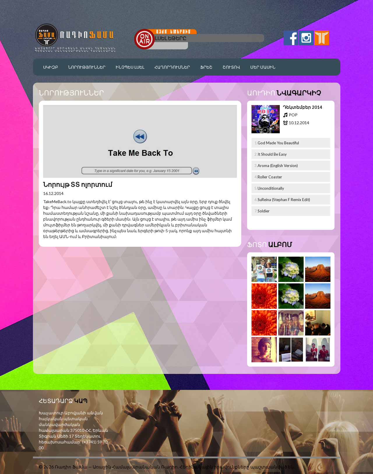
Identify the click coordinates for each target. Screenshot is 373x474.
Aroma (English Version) (278, 165)
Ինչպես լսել (130, 67)
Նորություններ (86, 67)
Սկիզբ (50, 67)
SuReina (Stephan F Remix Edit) (284, 199)
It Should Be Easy (272, 154)
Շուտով (231, 67)
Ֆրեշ (206, 67)
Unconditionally (271, 188)
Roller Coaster (270, 177)
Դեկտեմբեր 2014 (302, 107)
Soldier (264, 211)
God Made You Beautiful (278, 143)
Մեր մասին (262, 67)
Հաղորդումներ (172, 67)
